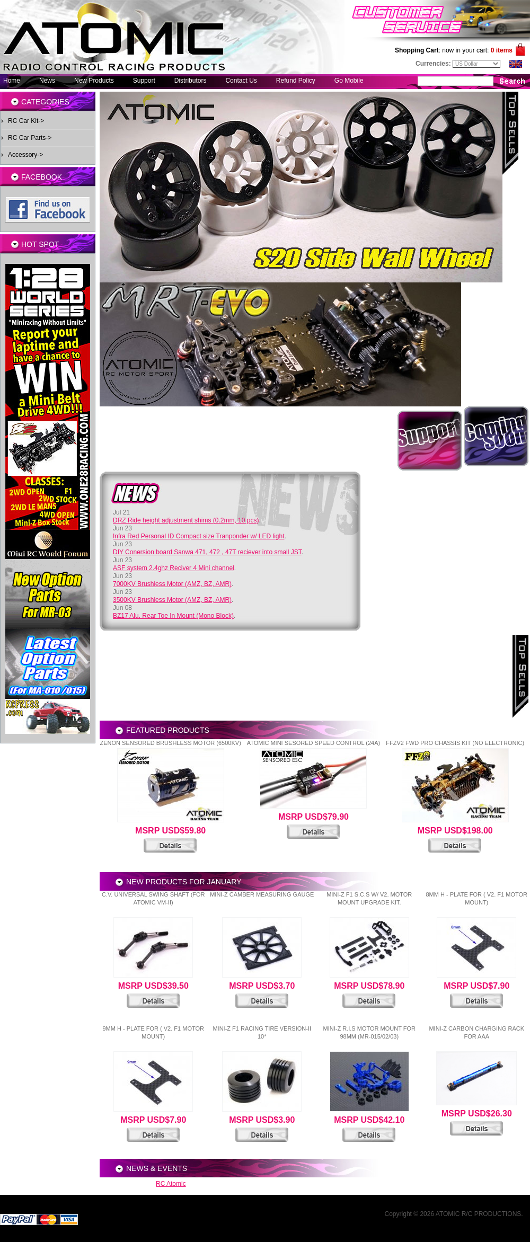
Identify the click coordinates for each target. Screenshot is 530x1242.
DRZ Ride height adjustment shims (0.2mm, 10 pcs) (186, 520)
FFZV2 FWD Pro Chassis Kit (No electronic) (455, 743)
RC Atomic (171, 1183)
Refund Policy (295, 80)
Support (144, 80)
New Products (94, 80)
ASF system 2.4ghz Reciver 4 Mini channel (173, 568)
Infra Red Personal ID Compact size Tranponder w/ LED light (198, 536)
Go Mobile (349, 80)
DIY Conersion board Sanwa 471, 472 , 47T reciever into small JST (207, 552)
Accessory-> (25, 154)
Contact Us (241, 80)
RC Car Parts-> (29, 137)
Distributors (190, 80)
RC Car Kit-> (26, 121)
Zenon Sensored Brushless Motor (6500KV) (170, 743)
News (47, 80)
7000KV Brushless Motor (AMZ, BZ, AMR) (172, 584)
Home (11, 80)
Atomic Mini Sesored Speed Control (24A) (314, 743)
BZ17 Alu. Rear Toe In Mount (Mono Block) (173, 615)
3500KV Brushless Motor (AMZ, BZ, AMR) (172, 600)
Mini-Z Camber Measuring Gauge (262, 894)
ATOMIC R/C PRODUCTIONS (479, 1214)
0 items (502, 50)
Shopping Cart (417, 50)
